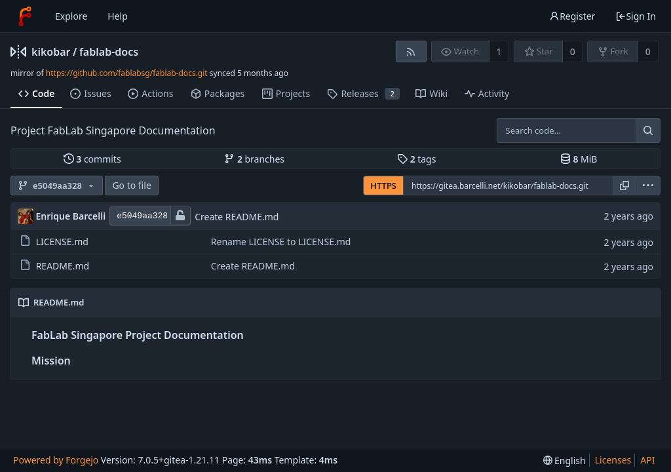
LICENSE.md (62, 241)
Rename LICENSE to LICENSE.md (281, 241)
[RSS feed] (411, 51)
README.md (63, 266)
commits (92, 159)
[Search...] (648, 130)
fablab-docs (108, 51)
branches (254, 159)
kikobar (51, 51)
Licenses (613, 460)
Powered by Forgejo (55, 460)
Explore (71, 16)
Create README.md (236, 216)
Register (572, 16)
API (647, 460)
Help (117, 16)
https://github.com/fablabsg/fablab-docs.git (127, 73)
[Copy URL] (624, 185)
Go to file (131, 185)
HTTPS (383, 185)
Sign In (635, 16)
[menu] (648, 185)
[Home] (25, 16)
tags (416, 159)
